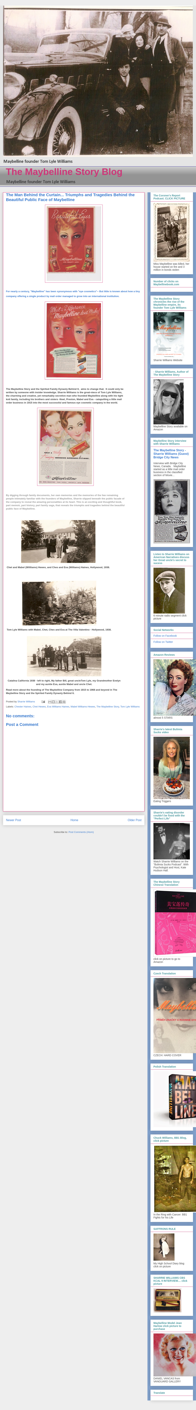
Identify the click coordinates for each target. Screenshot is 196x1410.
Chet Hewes (39, 706)
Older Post (134, 820)
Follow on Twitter (163, 641)
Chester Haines (23, 706)
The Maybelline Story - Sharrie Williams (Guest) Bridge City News (171, 453)
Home (74, 820)
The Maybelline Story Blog (64, 172)
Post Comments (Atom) (81, 832)
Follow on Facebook (165, 635)
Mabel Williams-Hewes (83, 706)
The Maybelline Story (108, 706)
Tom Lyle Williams (130, 706)
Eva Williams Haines (58, 706)
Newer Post (13, 820)
